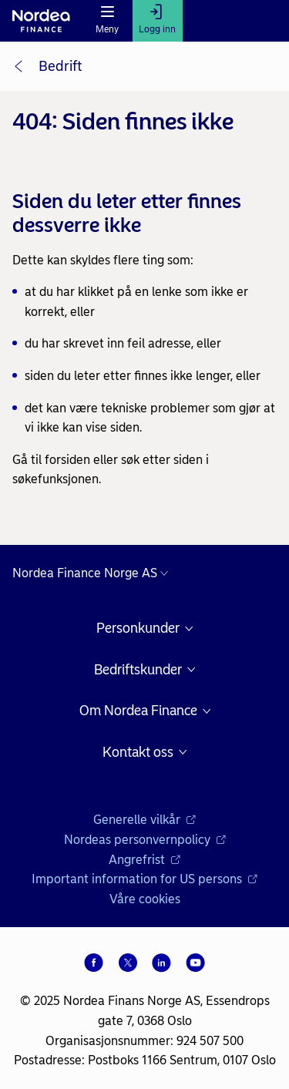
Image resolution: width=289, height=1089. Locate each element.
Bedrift (60, 66)
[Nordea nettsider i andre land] (94, 573)
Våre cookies (144, 899)
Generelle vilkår (144, 819)
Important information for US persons (144, 879)
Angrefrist (144, 859)
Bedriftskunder (138, 670)
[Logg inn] (158, 21)
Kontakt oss (137, 752)
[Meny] (107, 21)
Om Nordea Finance (138, 711)
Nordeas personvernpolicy (145, 839)
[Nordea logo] (41, 20)
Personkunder (138, 628)
